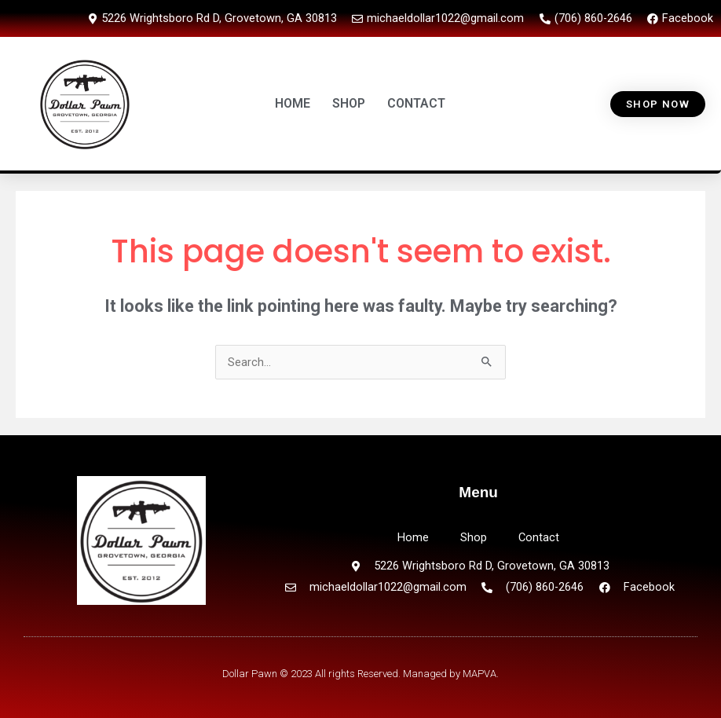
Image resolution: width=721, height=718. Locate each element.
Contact (538, 537)
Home (413, 537)
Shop (473, 537)
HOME (292, 103)
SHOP (348, 103)
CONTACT (416, 103)
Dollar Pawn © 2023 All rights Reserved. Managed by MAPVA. (360, 674)
